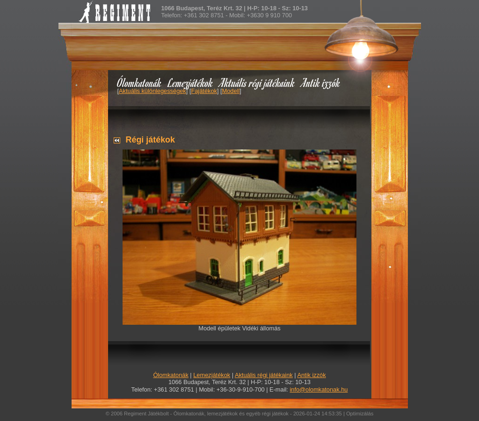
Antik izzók (321, 82)
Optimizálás (359, 413)
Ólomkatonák (139, 82)
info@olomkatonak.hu (319, 389)
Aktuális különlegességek (152, 90)
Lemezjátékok (190, 82)
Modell (231, 90)
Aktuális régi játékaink (257, 82)
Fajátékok (204, 90)
